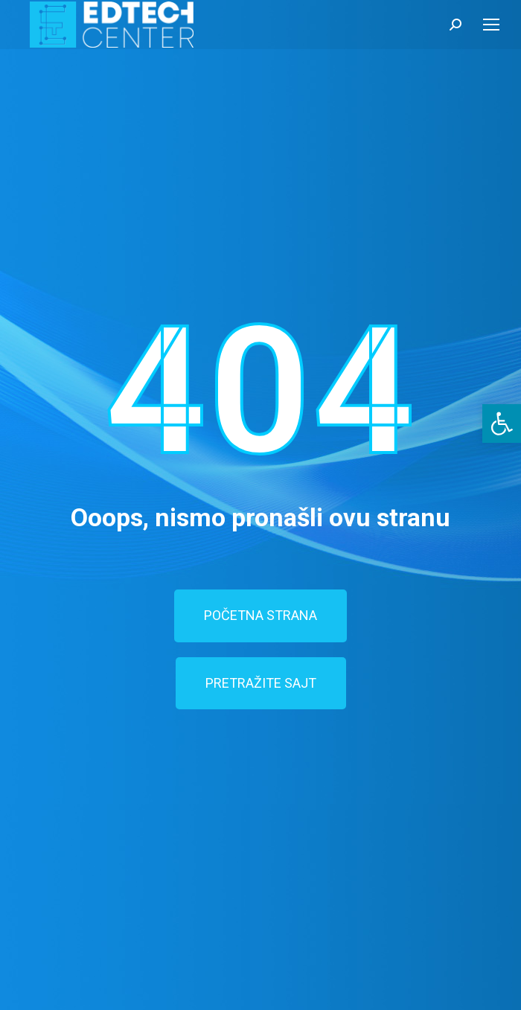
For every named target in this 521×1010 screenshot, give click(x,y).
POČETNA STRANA (260, 615)
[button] (501, 423)
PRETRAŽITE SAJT (260, 683)
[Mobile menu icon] (491, 24)
